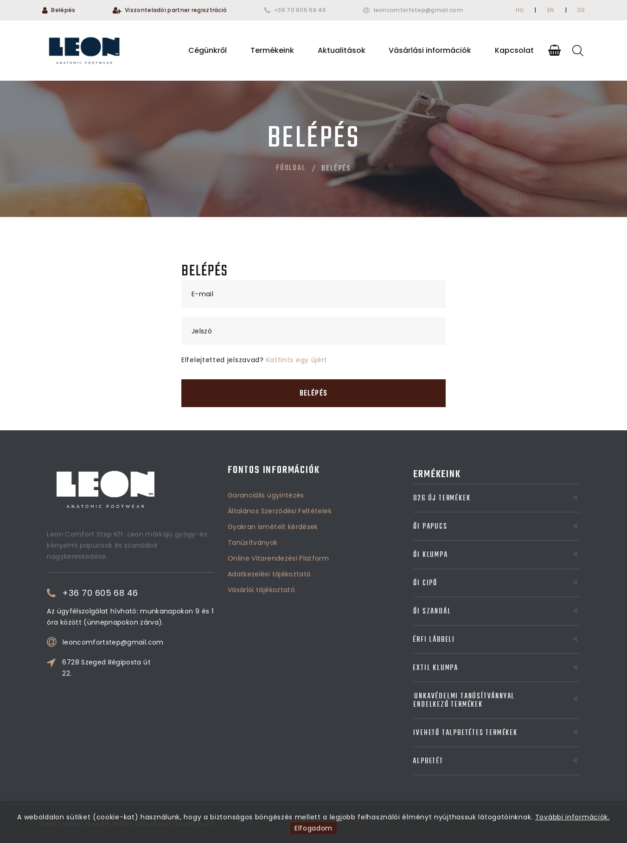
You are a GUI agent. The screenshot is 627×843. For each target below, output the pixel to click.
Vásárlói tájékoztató (261, 552)
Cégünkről (207, 50)
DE (581, 10)
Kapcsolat (514, 50)
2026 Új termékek (451, 498)
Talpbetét (451, 761)
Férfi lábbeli (451, 640)
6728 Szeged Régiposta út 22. (149, 668)
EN (550, 10)
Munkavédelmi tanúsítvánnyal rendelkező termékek (451, 700)
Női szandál (451, 612)
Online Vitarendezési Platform (278, 521)
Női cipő (451, 583)
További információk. (572, 817)
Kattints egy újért (297, 359)
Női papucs (451, 527)
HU (520, 10)
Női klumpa (451, 555)
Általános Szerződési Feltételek (280, 474)
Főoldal (291, 168)
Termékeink (272, 50)
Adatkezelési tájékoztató (269, 537)
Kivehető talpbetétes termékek (451, 733)
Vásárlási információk (430, 50)
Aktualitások (341, 50)
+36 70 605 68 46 (300, 10)
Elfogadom (313, 828)
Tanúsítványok (253, 505)
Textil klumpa (451, 668)
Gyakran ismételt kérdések (273, 489)
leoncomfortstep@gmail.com (418, 10)
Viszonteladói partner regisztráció (176, 10)
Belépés (63, 10)
